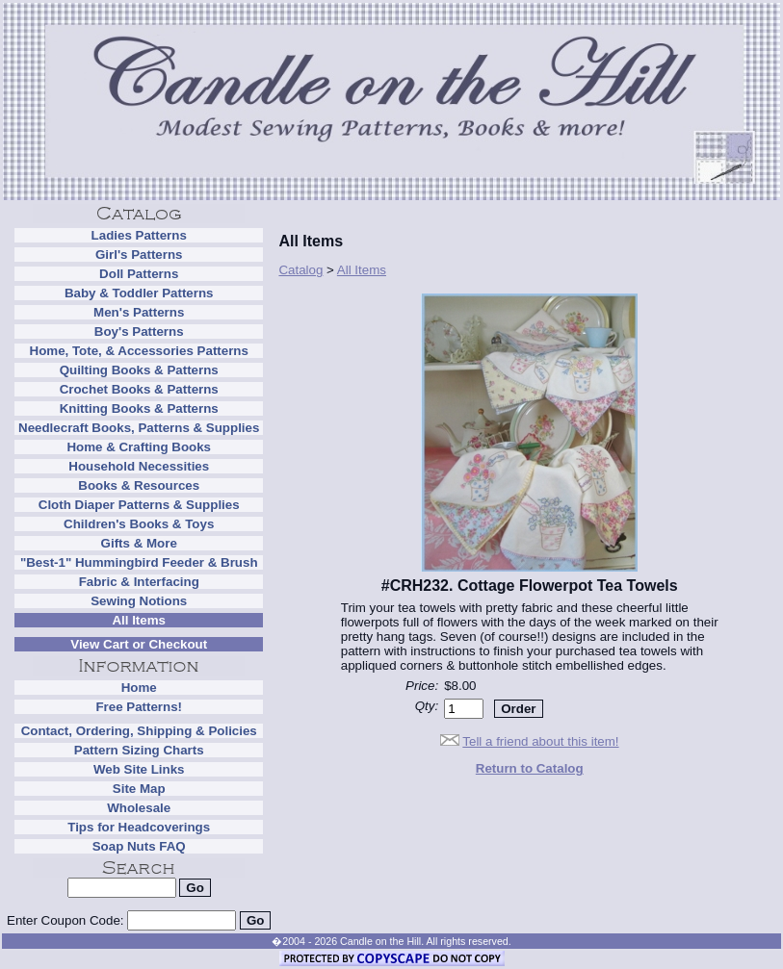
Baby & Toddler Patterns (139, 293)
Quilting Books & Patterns (139, 370)
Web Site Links (139, 769)
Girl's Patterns (139, 254)
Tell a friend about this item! (540, 741)
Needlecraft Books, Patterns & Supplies (138, 428)
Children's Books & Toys (139, 524)
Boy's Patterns (139, 331)
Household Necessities (138, 466)
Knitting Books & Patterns (139, 408)
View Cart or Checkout (138, 644)
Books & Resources (138, 485)
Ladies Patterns (139, 235)
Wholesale (138, 808)
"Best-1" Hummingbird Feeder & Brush (139, 562)
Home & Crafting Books (138, 447)
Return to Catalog (530, 768)
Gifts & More (139, 543)
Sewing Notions (139, 601)
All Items (139, 620)
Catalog (300, 270)
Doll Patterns (138, 274)
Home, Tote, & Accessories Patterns (139, 351)
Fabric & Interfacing (139, 581)
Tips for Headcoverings (138, 827)
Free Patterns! (138, 707)
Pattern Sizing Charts (139, 750)
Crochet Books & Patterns (139, 389)
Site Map (139, 788)
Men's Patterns (138, 312)
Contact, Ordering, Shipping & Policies (139, 731)
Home (139, 687)
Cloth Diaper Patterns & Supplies (139, 504)
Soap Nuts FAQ (139, 846)
